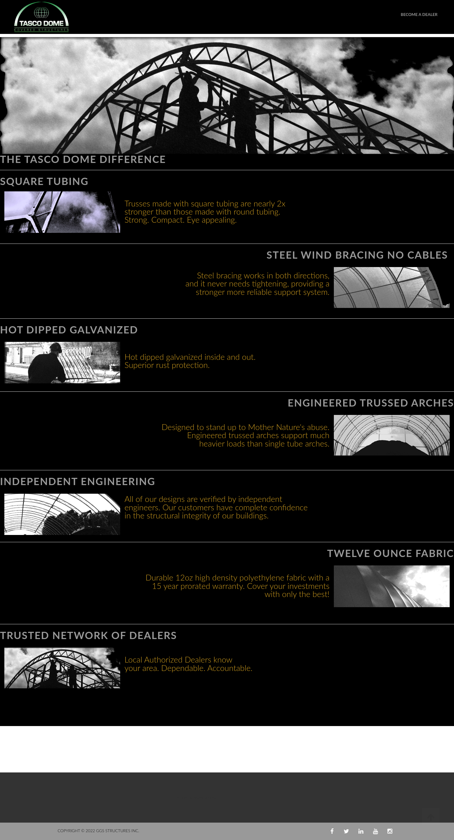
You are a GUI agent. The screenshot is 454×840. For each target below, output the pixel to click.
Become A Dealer (419, 14)
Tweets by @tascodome (195, 797)
